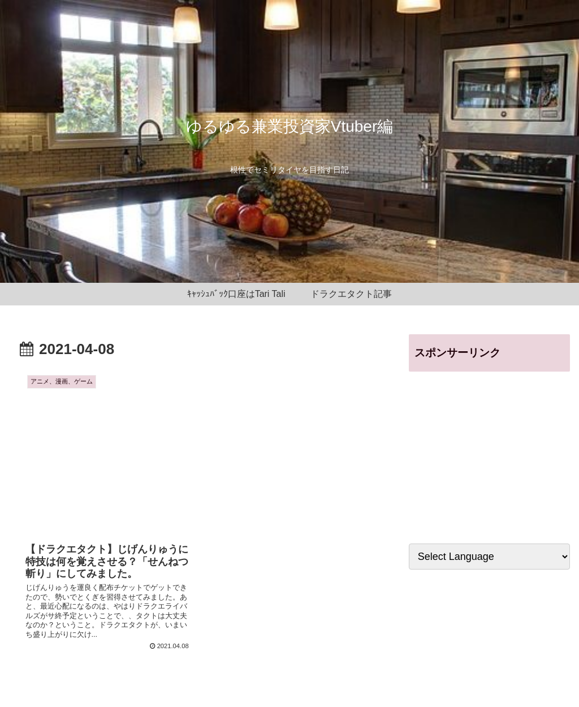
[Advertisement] (489, 451)
